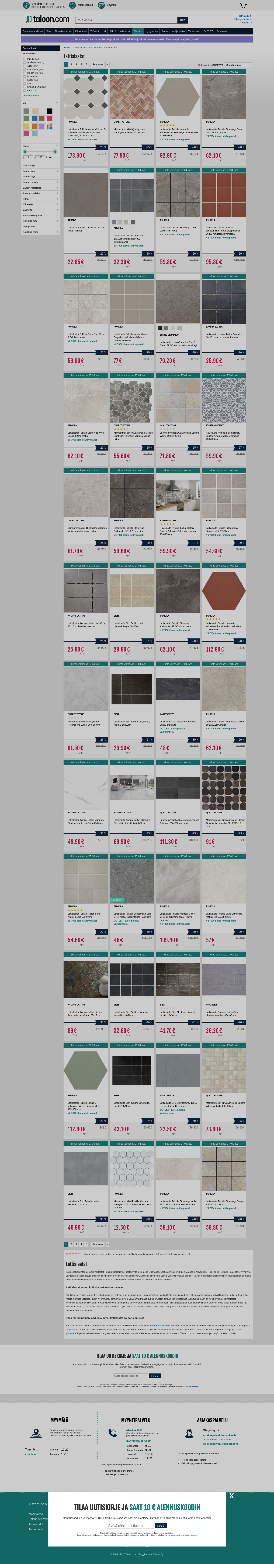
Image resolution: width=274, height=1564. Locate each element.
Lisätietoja (193, 1535)
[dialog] (137, 782)
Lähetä (161, 1526)
